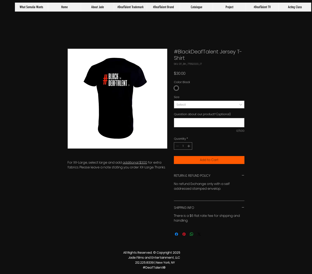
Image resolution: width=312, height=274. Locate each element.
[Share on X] (199, 234)
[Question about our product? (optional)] (209, 123)
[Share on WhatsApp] (191, 234)
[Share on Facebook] (176, 234)
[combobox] (209, 104)
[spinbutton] (183, 145)
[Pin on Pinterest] (184, 234)
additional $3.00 (135, 162)
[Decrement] (176, 145)
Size (176, 97)
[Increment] (189, 145)
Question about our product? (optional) (202, 114)
